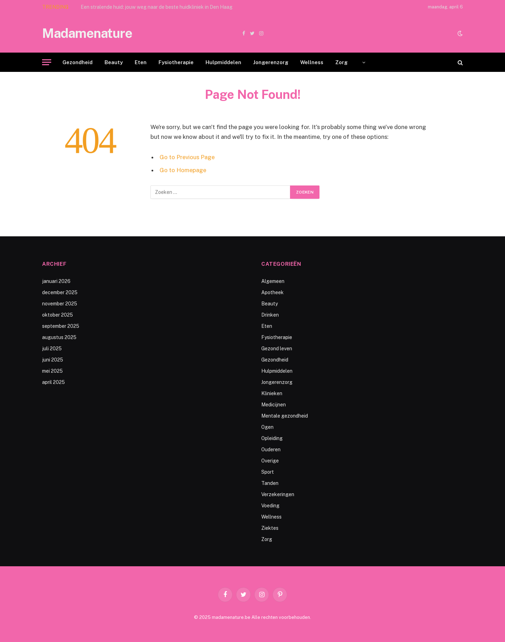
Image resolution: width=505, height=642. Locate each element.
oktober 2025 (57, 315)
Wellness (311, 62)
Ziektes (269, 528)
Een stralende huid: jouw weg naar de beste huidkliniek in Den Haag (157, 7)
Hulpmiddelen (223, 62)
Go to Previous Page (187, 157)
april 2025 (53, 382)
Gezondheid (77, 62)
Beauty (114, 62)
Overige (270, 461)
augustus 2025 (59, 337)
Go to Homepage (183, 170)
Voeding (270, 505)
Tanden (269, 483)
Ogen (267, 427)
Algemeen (272, 281)
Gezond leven (276, 348)
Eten (141, 62)
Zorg (341, 62)
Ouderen (271, 449)
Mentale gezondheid (284, 416)
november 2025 (59, 303)
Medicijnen (273, 404)
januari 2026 (56, 281)
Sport (267, 472)
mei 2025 (52, 371)
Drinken (270, 315)
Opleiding (272, 438)
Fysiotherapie (176, 62)
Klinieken (271, 393)
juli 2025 (52, 348)
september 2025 (60, 326)
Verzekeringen (277, 494)
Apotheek (272, 292)
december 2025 (60, 292)
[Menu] (46, 62)
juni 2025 (52, 360)
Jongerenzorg (270, 62)
